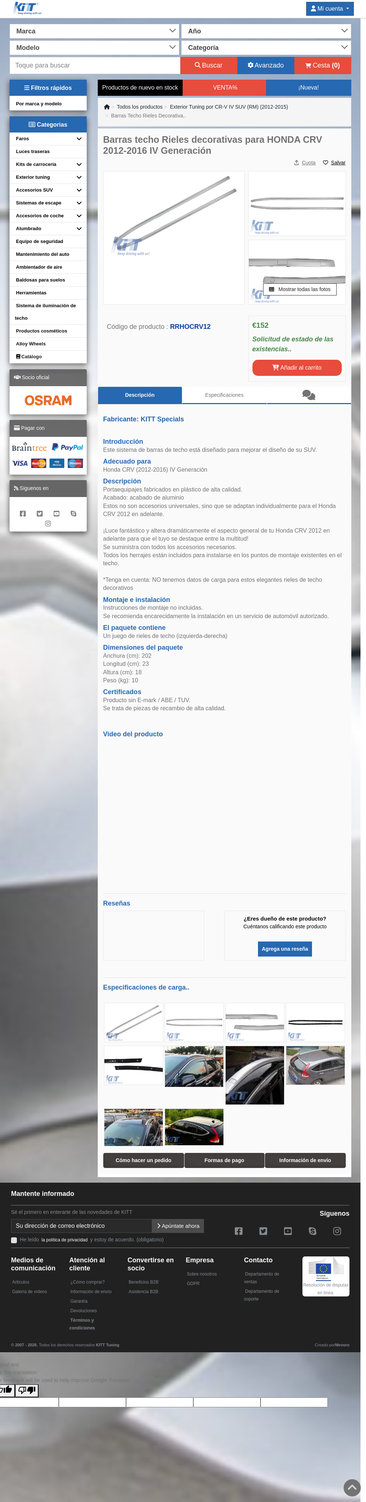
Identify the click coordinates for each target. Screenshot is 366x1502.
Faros (22, 138)
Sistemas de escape (39, 203)
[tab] (309, 395)
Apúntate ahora (178, 1226)
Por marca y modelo (39, 103)
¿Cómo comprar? (88, 1282)
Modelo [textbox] (28, 47)
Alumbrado (29, 228)
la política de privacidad (64, 1239)
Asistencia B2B (143, 1291)
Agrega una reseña (285, 949)
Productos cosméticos (41, 331)
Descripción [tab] (139, 395)
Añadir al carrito (297, 367)
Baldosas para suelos (40, 280)
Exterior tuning (33, 177)
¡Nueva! (308, 87)
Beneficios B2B (143, 1282)
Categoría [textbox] (203, 47)
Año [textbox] (194, 31)
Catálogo (29, 356)
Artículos (20, 1282)
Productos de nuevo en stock (140, 87)
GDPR (193, 1283)
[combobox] (95, 30)
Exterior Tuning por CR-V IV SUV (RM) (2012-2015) (229, 107)
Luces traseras (33, 151)
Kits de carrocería (36, 164)
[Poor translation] (27, 1390)
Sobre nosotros (202, 1274)
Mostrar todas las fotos (300, 289)
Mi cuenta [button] (328, 9)
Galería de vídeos (29, 1291)
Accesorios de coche (40, 215)
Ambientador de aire (39, 267)
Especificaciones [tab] (224, 395)
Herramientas (31, 292)
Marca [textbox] (26, 31)
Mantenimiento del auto (42, 254)
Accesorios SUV (34, 190)
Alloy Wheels (31, 344)
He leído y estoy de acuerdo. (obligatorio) (92, 1239)
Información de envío (91, 1291)
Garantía (79, 1301)
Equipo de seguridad (40, 241)
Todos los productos (140, 107)
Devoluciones (84, 1310)
